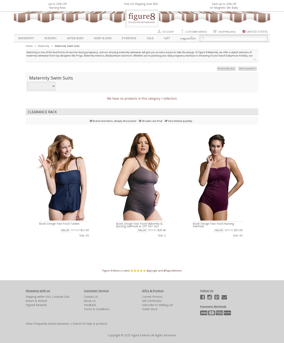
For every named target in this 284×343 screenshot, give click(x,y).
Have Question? (247, 68)
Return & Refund (36, 301)
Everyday (129, 38)
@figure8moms (172, 270)
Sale (150, 38)
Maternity (26, 38)
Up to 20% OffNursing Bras (57, 5)
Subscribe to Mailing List (157, 305)
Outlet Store (150, 309)
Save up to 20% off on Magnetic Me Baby (224, 5)
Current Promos (152, 297)
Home (29, 46)
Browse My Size (226, 68)
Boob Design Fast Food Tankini (59, 223)
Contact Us (91, 297)
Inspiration (188, 39)
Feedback (90, 305)
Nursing (50, 38)
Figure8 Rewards (36, 305)
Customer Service (196, 31)
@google (152, 270)
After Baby (75, 38)
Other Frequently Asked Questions (47, 323)
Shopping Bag (227, 31)
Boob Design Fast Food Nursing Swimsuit (213, 225)
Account (168, 31)
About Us (90, 301)
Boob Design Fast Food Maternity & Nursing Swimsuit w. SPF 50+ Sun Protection (139, 226)
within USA (44, 297)
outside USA (61, 297)
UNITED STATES (257, 31)
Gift (167, 38)
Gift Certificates (152, 301)
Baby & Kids (103, 38)
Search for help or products (90, 323)
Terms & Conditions (96, 309)
